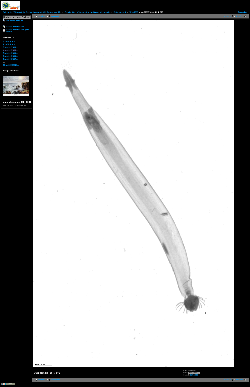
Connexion (242, 12)
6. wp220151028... (10, 56)
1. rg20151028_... (10, 41)
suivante (227, 16)
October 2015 (120, 12)
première (41, 16)
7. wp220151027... (10, 59)
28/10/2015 (133, 12)
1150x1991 (194, 375)
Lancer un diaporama (15, 27)
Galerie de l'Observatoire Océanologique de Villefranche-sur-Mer (32, 12)
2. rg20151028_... (10, 44)
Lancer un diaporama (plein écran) (17, 30)
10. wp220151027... (11, 65)
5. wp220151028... (10, 53)
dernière (239, 16)
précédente (55, 16)
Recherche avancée (14, 20)
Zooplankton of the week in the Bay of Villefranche (87, 12)
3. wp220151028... (10, 47)
